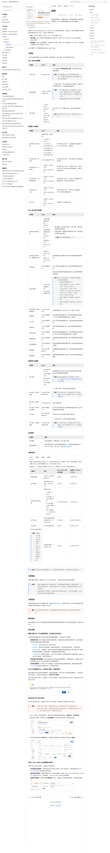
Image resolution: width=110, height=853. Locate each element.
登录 (105, 2)
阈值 (73, 664)
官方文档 (4, 7)
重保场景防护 (68, 452)
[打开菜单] (3, 3)
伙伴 (47, 2)
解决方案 (28, 2)
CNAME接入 (36, 660)
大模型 (18, 2)
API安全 (35, 650)
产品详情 (71, 20)
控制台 (94, 2)
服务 (51, 2)
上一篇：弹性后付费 (34, 803)
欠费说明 (48, 611)
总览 (34, 721)
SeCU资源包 (34, 671)
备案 (90, 2)
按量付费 (65, 11)
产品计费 (54, 11)
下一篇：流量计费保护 (76, 803)
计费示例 (60, 402)
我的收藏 (80, 20)
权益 (33, 2)
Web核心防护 (37, 655)
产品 (22, 2)
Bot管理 (35, 653)
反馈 (58, 811)
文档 (87, 2)
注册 (99, 2)
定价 (37, 2)
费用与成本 (57, 609)
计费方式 (60, 11)
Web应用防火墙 (13, 7)
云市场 (42, 2)
